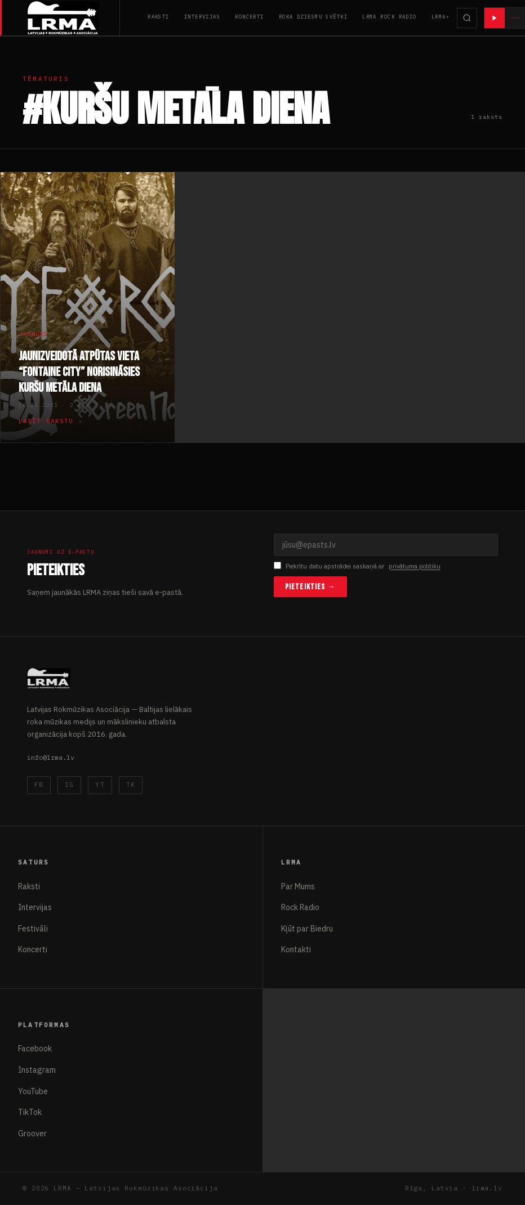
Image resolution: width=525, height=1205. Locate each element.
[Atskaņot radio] (494, 18)
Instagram (37, 1070)
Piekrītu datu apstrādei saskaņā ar (357, 566)
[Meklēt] (467, 18)
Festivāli (33, 929)
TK (130, 785)
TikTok (30, 1112)
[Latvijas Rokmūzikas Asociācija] (73, 17)
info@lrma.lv (50, 757)
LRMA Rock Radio (389, 17)
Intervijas (202, 17)
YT (99, 785)
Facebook (35, 1048)
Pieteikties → (310, 587)
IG (69, 785)
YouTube (33, 1091)
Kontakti (296, 949)
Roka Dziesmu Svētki (313, 17)
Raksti (159, 17)
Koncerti (249, 17)
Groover (32, 1133)
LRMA (438, 17)
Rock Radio (300, 907)
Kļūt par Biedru (307, 929)
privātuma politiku (415, 566)
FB (38, 785)
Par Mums (298, 886)
